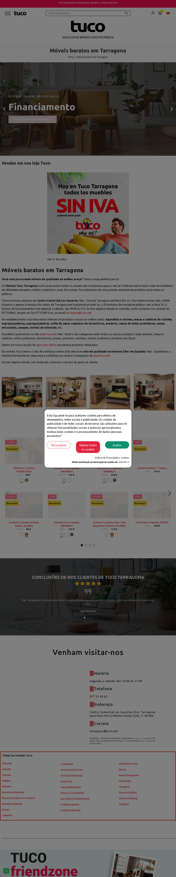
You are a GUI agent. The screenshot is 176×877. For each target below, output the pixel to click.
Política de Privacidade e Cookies (112, 457)
